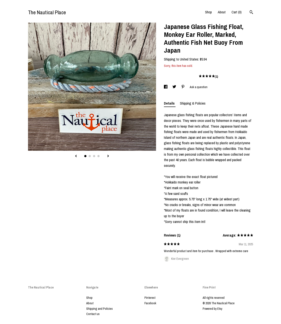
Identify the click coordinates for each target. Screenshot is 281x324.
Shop (208, 12)
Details (170, 103)
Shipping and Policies (99, 309)
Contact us (93, 314)
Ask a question (198, 87)
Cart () (237, 12)
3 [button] (94, 156)
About (222, 12)
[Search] (251, 12)
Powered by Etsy (212, 309)
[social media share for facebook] (166, 87)
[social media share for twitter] (174, 87)
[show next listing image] (108, 156)
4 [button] (98, 156)
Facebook (150, 303)
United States (189, 59)
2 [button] (90, 156)
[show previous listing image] (76, 156)
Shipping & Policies (192, 103)
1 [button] (85, 156)
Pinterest (149, 298)
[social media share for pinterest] (183, 87)
